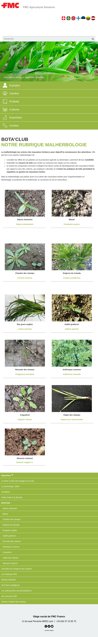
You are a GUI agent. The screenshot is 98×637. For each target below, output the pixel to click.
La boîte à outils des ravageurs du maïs (17, 481)
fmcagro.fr (20, 77)
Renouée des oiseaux (12, 541)
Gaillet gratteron (9, 536)
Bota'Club (40, 77)
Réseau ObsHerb (8, 580)
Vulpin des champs (10, 558)
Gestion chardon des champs (13, 602)
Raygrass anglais (10, 530)
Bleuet (5, 514)
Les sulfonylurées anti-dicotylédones (16, 591)
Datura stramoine (10, 508)
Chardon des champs (11, 519)
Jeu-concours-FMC (9, 596)
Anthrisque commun (11, 547)
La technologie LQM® (10, 486)
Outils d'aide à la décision (11, 497)
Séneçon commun (10, 563)
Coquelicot (7, 552)
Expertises (30, 77)
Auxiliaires (5, 492)
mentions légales (49, 630)
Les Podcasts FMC (9, 574)
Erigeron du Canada (11, 525)
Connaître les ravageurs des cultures (16, 569)
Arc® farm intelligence (10, 585)
